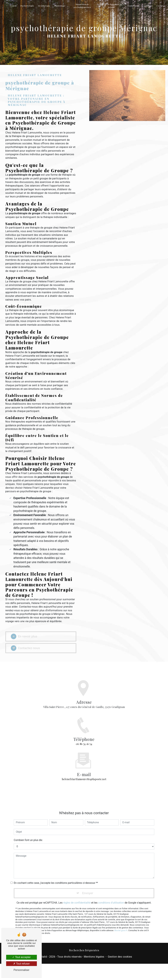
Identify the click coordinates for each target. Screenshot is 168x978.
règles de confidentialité (77, 897)
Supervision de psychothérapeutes (82, 5)
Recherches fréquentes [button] (84, 950)
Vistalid (42, 956)
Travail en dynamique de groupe (111, 5)
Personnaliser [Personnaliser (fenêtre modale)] (21, 970)
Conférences (133, 5)
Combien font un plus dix (28, 835)
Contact (159, 5)
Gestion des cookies (120, 956)
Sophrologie (59, 5)
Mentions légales (94, 956)
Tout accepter (21, 957)
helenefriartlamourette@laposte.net (84, 774)
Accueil (13, 5)
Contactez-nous (25, 648)
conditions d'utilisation (111, 897)
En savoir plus (24, 636)
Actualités (147, 5)
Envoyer (87, 888)
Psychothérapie (27, 5)
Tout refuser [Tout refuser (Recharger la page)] (21, 963)
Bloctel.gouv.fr (120, 925)
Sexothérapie (44, 5)
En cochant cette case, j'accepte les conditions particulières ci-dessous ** (56, 877)
